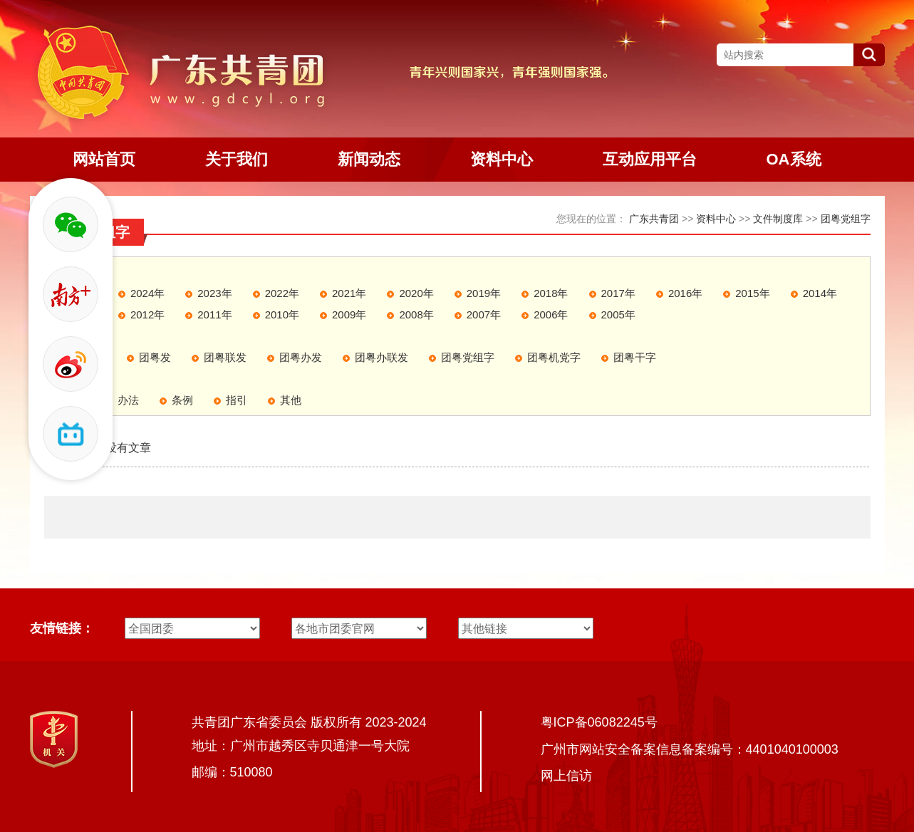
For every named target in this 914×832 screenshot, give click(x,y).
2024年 (147, 293)
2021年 (349, 293)
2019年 (484, 293)
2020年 (416, 293)
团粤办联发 (381, 357)
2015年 (752, 293)
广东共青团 (654, 218)
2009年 (349, 314)
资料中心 (716, 218)
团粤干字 (634, 357)
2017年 (618, 293)
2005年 (618, 314)
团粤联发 (225, 357)
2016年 (685, 293)
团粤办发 (300, 357)
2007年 (484, 314)
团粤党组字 (846, 218)
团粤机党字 (554, 357)
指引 (236, 400)
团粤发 (155, 357)
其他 (290, 400)
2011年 (214, 314)
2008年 (416, 314)
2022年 (282, 293)
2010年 (282, 314)
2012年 (147, 314)
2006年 (551, 314)
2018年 (551, 293)
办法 (128, 400)
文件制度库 (778, 218)
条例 (182, 400)
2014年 (820, 293)
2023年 (214, 293)
